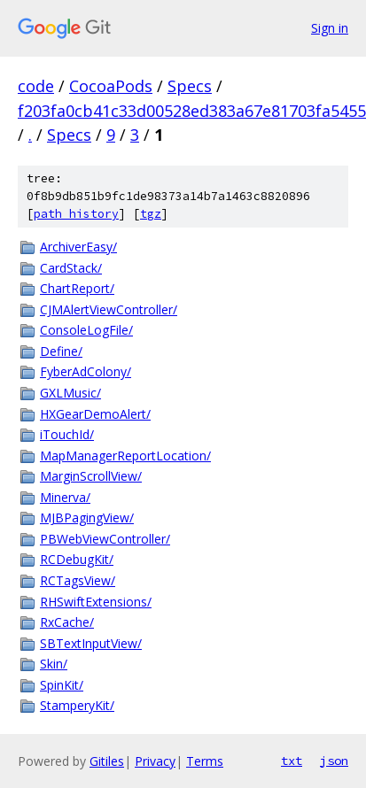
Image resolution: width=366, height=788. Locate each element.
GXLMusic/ (70, 392)
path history (76, 213)
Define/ (61, 351)
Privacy (155, 761)
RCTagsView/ (77, 580)
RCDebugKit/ (76, 559)
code (36, 86)
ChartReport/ (77, 288)
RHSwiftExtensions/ (96, 601)
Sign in (329, 27)
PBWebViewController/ (105, 538)
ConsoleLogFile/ (86, 329)
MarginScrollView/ (91, 475)
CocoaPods (110, 86)
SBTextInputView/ (91, 643)
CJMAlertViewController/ (108, 309)
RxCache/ (67, 622)
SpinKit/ (61, 684)
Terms (204, 761)
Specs (189, 86)
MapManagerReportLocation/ (125, 455)
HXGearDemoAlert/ (95, 414)
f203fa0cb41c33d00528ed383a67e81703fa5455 (192, 110)
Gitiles (107, 761)
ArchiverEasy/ (78, 246)
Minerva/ (65, 497)
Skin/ (53, 663)
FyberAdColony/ (85, 371)
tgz (150, 213)
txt (291, 761)
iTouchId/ (67, 434)
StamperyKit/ (77, 705)
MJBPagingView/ (87, 517)
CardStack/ (71, 267)
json (334, 761)
